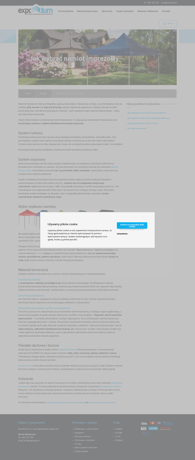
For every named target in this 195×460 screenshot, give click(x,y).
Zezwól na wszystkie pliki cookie (132, 225)
